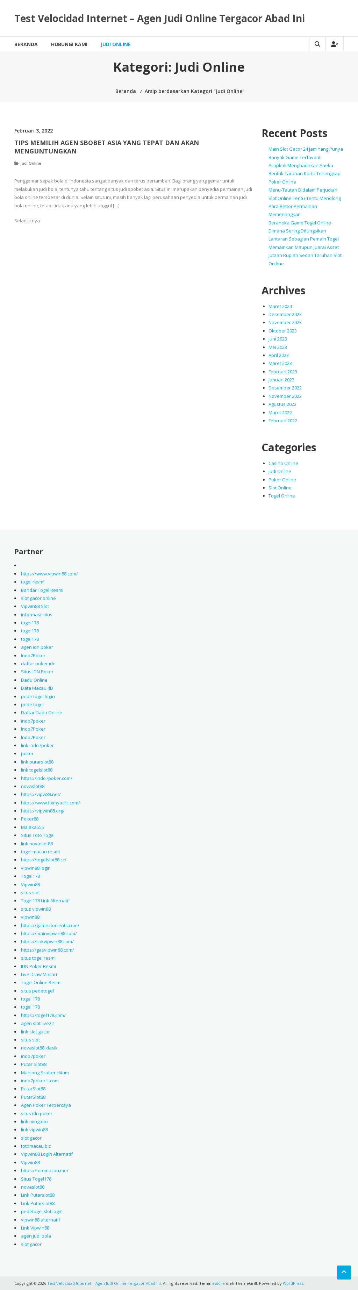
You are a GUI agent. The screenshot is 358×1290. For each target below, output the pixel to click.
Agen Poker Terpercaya (46, 1105)
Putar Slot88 (33, 1064)
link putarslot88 (37, 762)
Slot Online (280, 488)
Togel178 (30, 876)
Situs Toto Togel (38, 835)
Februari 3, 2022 (33, 130)
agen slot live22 (37, 1023)
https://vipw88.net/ (41, 794)
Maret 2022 (280, 412)
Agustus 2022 (282, 404)
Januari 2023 (281, 380)
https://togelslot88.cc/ (43, 860)
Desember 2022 (285, 388)
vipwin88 (30, 917)
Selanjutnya (27, 220)
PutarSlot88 (33, 1088)
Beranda (26, 44)
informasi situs (36, 614)
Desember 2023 (285, 314)
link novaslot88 (37, 843)
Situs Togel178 (36, 1179)
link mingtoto (34, 1121)
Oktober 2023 (282, 331)
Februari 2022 (282, 420)
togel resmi (32, 582)
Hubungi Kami (69, 44)
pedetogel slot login (42, 1211)
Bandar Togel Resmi (42, 590)
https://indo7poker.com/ (46, 778)
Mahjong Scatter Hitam (45, 1072)
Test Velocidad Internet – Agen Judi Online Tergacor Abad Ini (159, 18)
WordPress (293, 1283)
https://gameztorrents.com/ (50, 925)
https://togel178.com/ (43, 1015)
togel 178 (30, 999)
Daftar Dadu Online (41, 712)
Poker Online (282, 479)
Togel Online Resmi (41, 982)
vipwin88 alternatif (40, 1220)
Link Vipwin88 (35, 1228)
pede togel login (38, 696)
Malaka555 (32, 827)
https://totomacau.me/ (45, 1170)
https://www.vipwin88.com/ (49, 574)
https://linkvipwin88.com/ (47, 941)
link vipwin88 (34, 1129)
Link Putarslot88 (38, 1195)
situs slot (30, 892)
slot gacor (31, 1138)
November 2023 (285, 322)
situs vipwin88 (36, 909)
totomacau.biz (36, 1146)
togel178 (30, 622)
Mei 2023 (277, 347)
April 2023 (278, 355)
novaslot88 (32, 786)
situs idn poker (36, 1113)
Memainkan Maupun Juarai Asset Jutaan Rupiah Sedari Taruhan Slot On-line (305, 255)
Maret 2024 (280, 306)
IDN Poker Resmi (38, 966)
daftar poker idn (38, 663)
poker (27, 753)
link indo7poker (37, 745)
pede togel (32, 704)
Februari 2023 (282, 371)
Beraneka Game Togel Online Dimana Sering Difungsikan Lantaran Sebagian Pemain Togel (303, 231)
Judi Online (116, 44)
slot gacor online (38, 598)
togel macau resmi (40, 851)
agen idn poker (37, 647)
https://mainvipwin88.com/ (49, 933)
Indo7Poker (33, 655)
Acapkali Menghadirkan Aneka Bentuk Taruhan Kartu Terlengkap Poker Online (304, 173)
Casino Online (283, 463)
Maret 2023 (280, 363)
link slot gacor (35, 1032)
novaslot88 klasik (39, 1048)
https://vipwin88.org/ (43, 811)
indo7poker (33, 721)
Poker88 (29, 819)
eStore (218, 1283)
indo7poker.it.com (40, 1080)
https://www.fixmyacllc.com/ (50, 803)
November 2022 (285, 396)
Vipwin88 (30, 884)
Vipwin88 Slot (35, 606)
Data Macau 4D (37, 688)
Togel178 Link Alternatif (45, 900)
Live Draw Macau (39, 974)
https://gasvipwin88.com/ (47, 950)
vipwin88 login (36, 868)
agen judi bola (36, 1236)
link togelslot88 (36, 770)
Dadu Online (34, 680)
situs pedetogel (37, 991)
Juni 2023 (277, 339)
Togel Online (281, 496)
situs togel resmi (38, 958)
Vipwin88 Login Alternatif (47, 1154)
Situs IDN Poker (37, 671)
